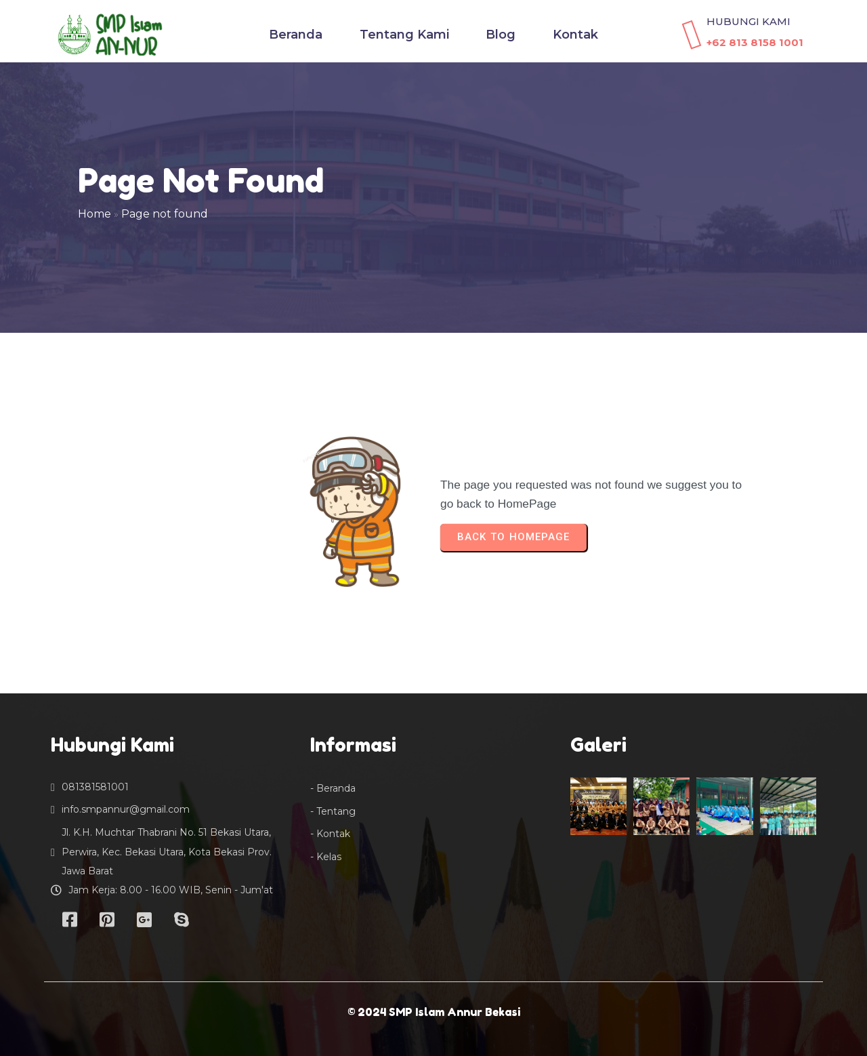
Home (94, 213)
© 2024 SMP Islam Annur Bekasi (433, 1012)
